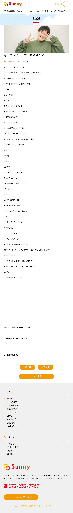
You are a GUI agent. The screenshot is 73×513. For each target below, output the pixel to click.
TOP (14, 11)
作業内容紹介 (13, 409)
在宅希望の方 (13, 405)
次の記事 (45, 367)
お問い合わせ (13, 426)
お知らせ (11, 443)
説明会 (10, 454)
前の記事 (27, 367)
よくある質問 (13, 419)
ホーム (10, 398)
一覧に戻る (36, 376)
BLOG (29, 61)
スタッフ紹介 (13, 412)
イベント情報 (13, 447)
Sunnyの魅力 (12, 402)
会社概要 (11, 422)
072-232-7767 (21, 486)
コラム (10, 450)
